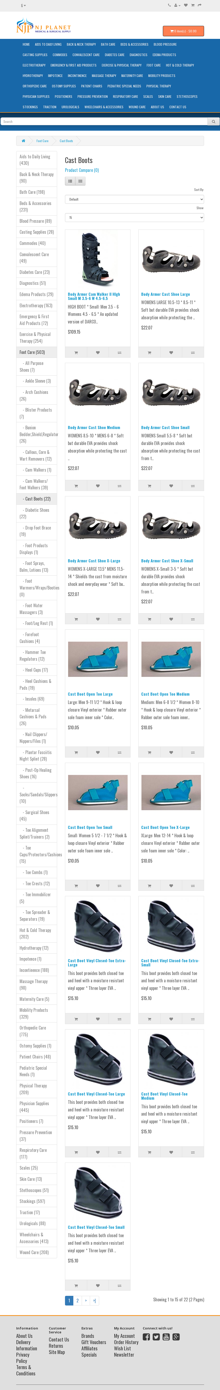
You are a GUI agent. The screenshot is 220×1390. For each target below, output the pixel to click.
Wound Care (137, 107)
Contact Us (177, 107)
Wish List (122, 1348)
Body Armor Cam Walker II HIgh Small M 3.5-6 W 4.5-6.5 (94, 296)
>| (94, 1300)
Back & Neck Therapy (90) (36, 177)
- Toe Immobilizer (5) (35, 897)
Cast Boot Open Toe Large (90, 694)
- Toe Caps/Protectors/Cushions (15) (38, 854)
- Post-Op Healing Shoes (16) (35, 773)
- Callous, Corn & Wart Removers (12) (35, 455)
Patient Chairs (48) (35, 1057)
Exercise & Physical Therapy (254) (35, 337)
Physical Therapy (158, 86)
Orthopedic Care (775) (33, 1031)
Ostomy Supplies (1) (35, 1046)
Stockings (30, 107)
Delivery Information (26, 1345)
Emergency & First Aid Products (74, 65)
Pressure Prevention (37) (36, 1135)
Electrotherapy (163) (36, 305)
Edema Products (164, 54)
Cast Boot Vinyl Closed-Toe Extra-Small (170, 963)
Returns (56, 1345)
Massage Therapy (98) (33, 984)
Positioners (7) (31, 1121)
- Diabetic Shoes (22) (34, 513)
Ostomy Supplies (64, 86)
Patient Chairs (91, 86)
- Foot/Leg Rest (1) (36, 623)
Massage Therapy (104, 75)
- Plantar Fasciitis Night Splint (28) (36, 755)
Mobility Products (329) (34, 1013)
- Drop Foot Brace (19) (35, 531)
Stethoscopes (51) (34, 1190)
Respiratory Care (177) (33, 1153)
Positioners (63, 96)
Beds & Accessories (134, 44)
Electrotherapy (34, 65)
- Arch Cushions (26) (34, 395)
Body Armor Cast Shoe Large (165, 294)
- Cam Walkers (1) (35, 470)
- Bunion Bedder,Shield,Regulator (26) (38, 434)
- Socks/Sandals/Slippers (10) (38, 794)
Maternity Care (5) (34, 999)
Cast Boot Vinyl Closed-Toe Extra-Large (97, 963)
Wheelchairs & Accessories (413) (34, 1237)
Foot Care (154, 65)
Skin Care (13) (31, 1179)
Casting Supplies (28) (37, 232)
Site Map (57, 1351)
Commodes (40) (32, 243)
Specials (89, 1354)
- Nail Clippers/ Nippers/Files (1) (33, 737)
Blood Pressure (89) (35, 221)
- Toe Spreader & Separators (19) (35, 915)
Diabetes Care (114, 54)
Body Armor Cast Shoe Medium (94, 427)
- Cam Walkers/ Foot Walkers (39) (34, 484)
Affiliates (89, 1348)
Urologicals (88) (32, 1223)
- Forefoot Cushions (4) (30, 637)
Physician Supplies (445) (34, 1106)
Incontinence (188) (34, 970)
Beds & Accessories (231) (35, 206)
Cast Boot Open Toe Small (90, 827)
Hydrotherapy (33, 75)
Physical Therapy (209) (33, 1089)
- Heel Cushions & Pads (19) (35, 684)
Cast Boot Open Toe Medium (165, 694)
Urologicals (70, 107)
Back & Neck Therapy (81, 44)
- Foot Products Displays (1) (34, 548)
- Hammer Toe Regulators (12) (33, 655)
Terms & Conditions (25, 1370)
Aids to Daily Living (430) (35, 159)
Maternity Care (132, 75)
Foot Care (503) (32, 352)
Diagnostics (138, 54)
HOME (26, 44)
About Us (157, 107)
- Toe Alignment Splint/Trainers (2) (34, 833)
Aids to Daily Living (48, 44)
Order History (126, 1341)
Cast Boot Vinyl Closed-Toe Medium (164, 1096)
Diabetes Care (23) (35, 272)
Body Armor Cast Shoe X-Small (167, 560)
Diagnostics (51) (33, 283)
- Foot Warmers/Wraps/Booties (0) (38, 587)
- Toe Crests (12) (35, 883)
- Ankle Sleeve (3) (35, 381)
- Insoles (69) (32, 699)
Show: (200, 208)
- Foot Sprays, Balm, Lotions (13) (34, 566)
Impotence (55, 75)
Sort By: (199, 189)
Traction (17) (30, 1212)
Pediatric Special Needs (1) (33, 1071)
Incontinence (77, 75)
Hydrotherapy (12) (34, 948)
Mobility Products (161, 75)
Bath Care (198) (32, 192)
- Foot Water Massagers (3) (31, 608)
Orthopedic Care (35, 86)
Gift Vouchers (93, 1341)
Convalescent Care (86, 54)
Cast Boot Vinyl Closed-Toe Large (96, 1094)
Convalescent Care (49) (34, 257)
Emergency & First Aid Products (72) (34, 319)
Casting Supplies (35, 54)
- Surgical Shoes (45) (34, 815)
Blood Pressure (165, 44)
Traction (49, 107)
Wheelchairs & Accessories (104, 107)
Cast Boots (66, 141)
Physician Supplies (36, 96)
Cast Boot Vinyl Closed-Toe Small (96, 1227)
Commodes (60, 54)
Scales (148, 96)
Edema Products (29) (36, 294)
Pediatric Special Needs (124, 86)
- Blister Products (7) (36, 413)
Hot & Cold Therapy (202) (35, 933)
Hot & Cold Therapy (180, 65)
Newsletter (124, 1354)
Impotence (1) (30, 959)
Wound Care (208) (34, 1252)
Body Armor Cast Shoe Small (165, 427)
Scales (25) (29, 1168)
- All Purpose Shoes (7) (31, 366)
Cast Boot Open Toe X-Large (165, 827)
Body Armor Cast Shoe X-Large (94, 560)
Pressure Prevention (93, 96)
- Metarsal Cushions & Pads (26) (33, 716)
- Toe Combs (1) (33, 872)
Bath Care (108, 44)
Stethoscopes (187, 96)
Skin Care (164, 96)
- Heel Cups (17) (34, 670)
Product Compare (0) (82, 170)
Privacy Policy (22, 1357)
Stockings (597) (32, 1201)
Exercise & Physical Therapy (121, 65)
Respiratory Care (125, 96)
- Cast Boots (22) (35, 499)
